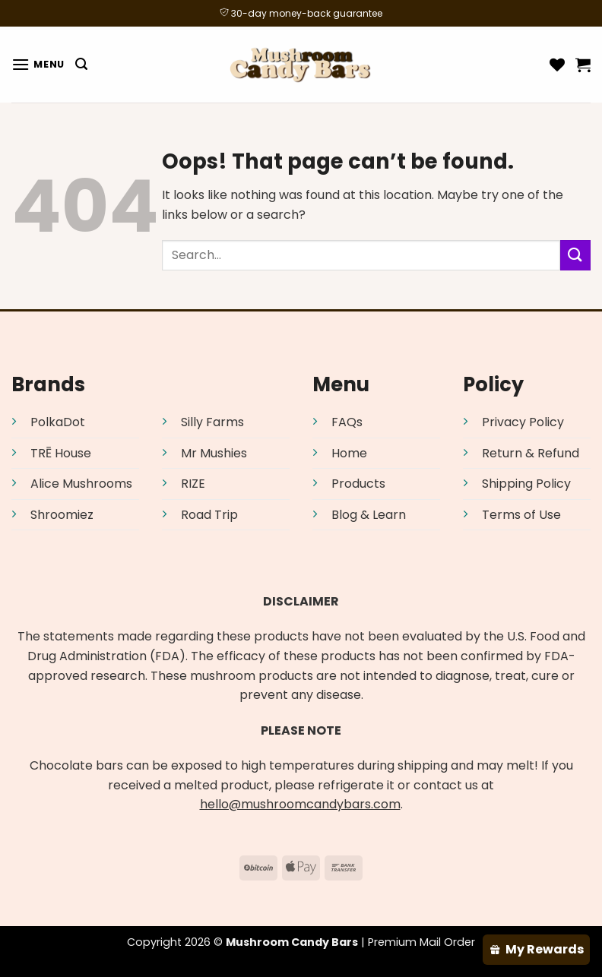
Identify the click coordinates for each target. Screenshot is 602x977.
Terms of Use (521, 514)
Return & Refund (530, 453)
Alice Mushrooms (81, 483)
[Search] (81, 64)
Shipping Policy (526, 483)
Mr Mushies (214, 453)
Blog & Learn (368, 514)
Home (349, 453)
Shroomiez (61, 514)
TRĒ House (60, 453)
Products (358, 483)
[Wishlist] (557, 64)
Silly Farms (212, 422)
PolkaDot (57, 422)
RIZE (193, 483)
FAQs (347, 422)
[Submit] (575, 255)
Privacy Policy (523, 422)
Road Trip (209, 514)
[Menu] (38, 64)
